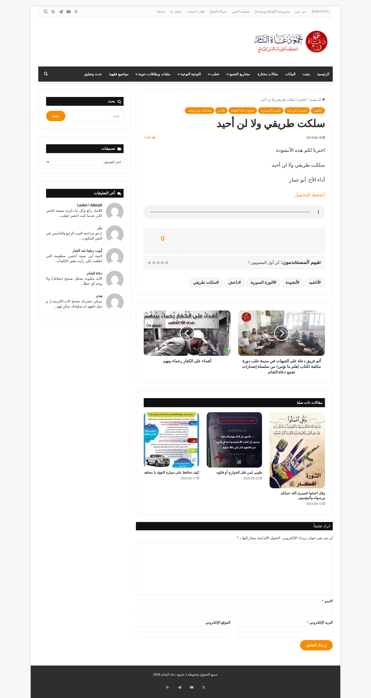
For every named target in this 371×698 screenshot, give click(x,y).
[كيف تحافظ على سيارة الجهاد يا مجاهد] (171, 440)
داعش (233, 282)
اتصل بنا (175, 11)
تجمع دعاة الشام (242, 110)
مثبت (306, 74)
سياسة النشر (241, 11)
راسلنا (161, 11)
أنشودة (291, 282)
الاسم (327, 601)
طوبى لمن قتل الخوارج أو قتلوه (239, 472)
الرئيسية (323, 74)
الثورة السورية (271, 110)
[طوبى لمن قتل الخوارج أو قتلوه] (234, 440)
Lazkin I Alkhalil (89, 205)
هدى (99, 296)
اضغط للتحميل (309, 195)
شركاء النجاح (218, 11)
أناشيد (302, 99)
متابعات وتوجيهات (199, 110)
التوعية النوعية (190, 74)
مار (99, 228)
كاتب (221, 110)
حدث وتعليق (93, 74)
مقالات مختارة (267, 74)
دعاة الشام (94, 273)
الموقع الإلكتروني (217, 622)
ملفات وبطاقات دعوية (154, 74)
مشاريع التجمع (240, 74)
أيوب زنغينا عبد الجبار (87, 251)
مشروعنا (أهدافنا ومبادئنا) (272, 11)
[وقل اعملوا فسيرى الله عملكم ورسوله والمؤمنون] (297, 450)
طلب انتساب (195, 11)
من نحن (300, 11)
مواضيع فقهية (118, 74)
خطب (215, 74)
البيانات (290, 74)
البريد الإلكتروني (320, 622)
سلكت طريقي (205, 282)
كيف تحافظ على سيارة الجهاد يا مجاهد (171, 472)
